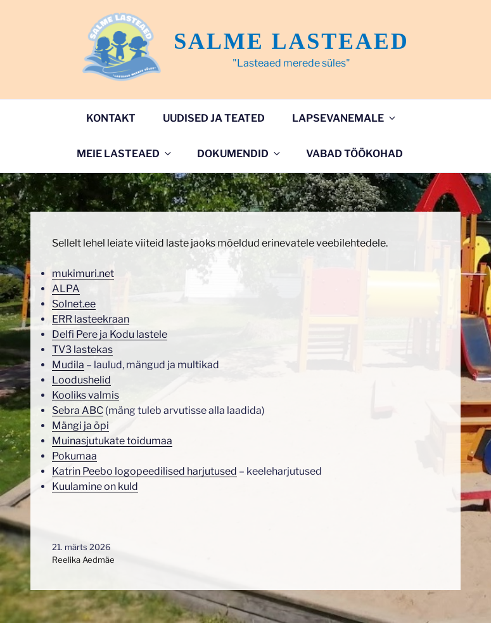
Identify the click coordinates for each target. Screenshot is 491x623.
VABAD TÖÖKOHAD (354, 154)
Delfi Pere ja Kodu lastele (109, 334)
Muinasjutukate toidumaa (112, 441)
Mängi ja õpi (80, 426)
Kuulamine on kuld (95, 486)
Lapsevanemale (344, 118)
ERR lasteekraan (90, 319)
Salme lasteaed (291, 41)
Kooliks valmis (85, 395)
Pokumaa (74, 456)
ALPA (66, 289)
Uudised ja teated (214, 118)
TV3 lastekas (82, 350)
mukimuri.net (83, 273)
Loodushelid (81, 380)
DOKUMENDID (239, 154)
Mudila (68, 365)
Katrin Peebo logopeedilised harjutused (144, 471)
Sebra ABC (77, 410)
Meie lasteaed (125, 154)
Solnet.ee (74, 304)
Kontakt (111, 118)
